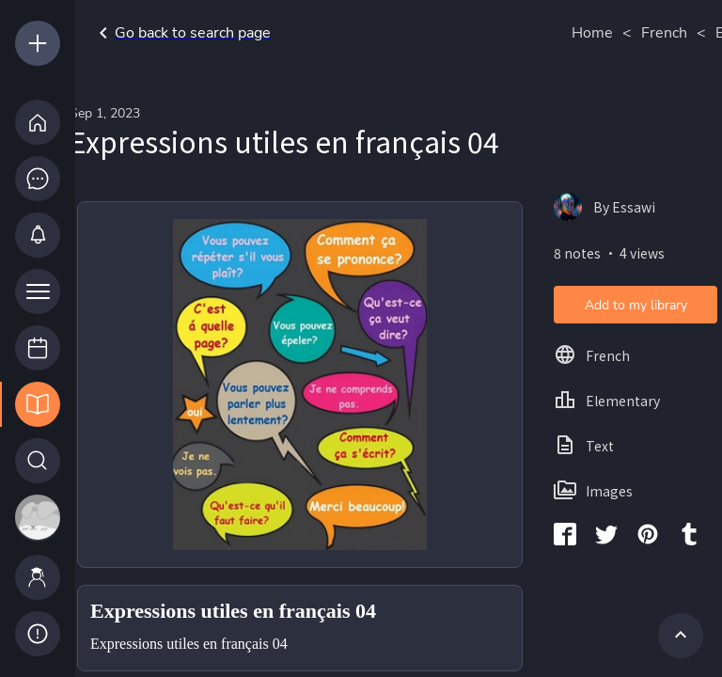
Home (592, 33)
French (664, 33)
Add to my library (636, 305)
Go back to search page (181, 33)
